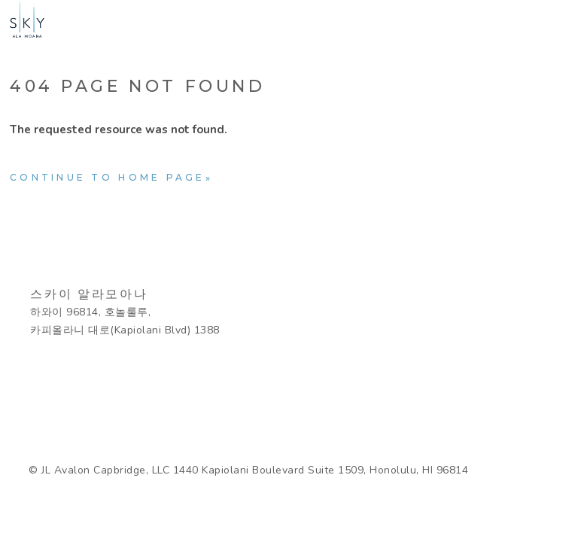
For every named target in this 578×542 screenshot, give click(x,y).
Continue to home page (107, 177)
